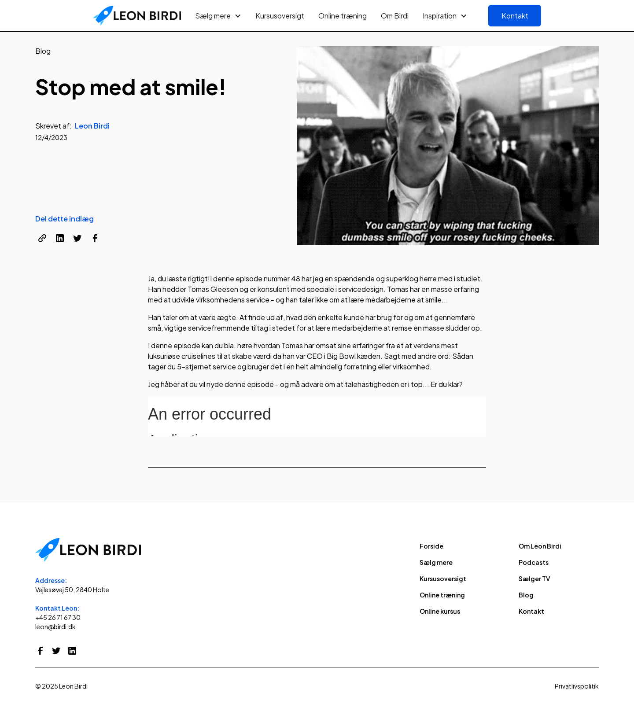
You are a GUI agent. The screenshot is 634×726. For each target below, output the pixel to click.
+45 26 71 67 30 (58, 617)
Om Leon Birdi (540, 546)
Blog (526, 595)
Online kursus (440, 611)
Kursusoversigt (279, 15)
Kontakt (514, 15)
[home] (137, 16)
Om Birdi (395, 15)
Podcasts (534, 562)
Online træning (342, 15)
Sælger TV (534, 578)
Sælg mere (436, 562)
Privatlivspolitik (577, 686)
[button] (218, 16)
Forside (431, 546)
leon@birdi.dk (55, 626)
